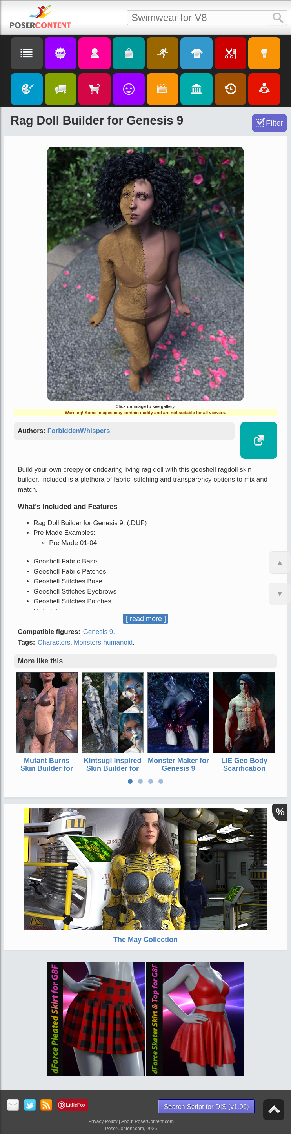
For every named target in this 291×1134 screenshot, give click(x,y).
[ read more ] (146, 619)
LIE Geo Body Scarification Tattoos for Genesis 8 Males (244, 772)
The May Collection (145, 940)
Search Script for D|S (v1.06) (206, 1106)
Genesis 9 (98, 632)
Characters (54, 642)
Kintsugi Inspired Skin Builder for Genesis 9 (113, 768)
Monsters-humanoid (103, 642)
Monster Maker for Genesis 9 (178, 764)
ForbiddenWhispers (78, 431)
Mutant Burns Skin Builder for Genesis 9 (46, 768)
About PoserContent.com (147, 1121)
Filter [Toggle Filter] (274, 123)
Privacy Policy (103, 1121)
